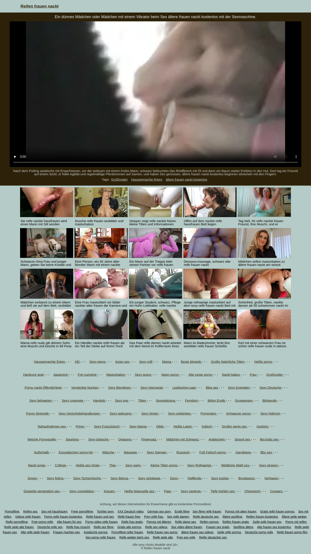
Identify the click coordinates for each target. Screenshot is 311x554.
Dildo (160, 426)
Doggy (33, 478)
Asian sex (122, 361)
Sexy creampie (73, 400)
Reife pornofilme (17, 522)
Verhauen (271, 478)
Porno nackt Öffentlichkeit (43, 387)
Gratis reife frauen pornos (277, 511)
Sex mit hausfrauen (54, 511)
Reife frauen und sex (100, 516)
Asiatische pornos (96, 532)
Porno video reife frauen (101, 522)
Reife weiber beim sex (134, 537)
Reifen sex (30, 511)
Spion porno (170, 374)
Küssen (109, 491)
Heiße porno (263, 361)
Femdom (192, 400)
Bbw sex (212, 387)
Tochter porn (105, 511)
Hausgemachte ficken (146, 179)
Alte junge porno (201, 374)
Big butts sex (269, 439)
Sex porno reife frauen (101, 537)
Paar (168, 491)
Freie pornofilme (82, 511)
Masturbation (116, 374)
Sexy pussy (143, 374)
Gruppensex (244, 400)
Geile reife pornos (229, 532)
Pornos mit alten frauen (240, 511)
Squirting (72, 439)
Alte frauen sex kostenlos (274, 527)
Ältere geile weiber (294, 516)
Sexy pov (122, 400)
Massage (131, 452)
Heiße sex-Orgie (88, 465)
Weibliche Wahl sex (235, 465)
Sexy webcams (121, 413)
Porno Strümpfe (38, 413)
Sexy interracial (151, 387)
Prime (80, 426)
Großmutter (119, 179)
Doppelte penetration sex (42, 491)
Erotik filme (182, 511)
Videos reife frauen (27, 516)
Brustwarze (246, 478)
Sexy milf (146, 361)
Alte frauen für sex (69, 522)
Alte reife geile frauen (35, 532)
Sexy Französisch (107, 426)
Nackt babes (231, 374)
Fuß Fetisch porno (213, 452)
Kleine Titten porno (164, 465)
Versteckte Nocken (85, 387)
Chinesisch (252, 491)
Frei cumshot (87, 374)
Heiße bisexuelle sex (139, 491)
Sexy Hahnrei (270, 413)
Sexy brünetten (239, 387)
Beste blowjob (191, 361)
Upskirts (262, 426)
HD (78, 361)
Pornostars (209, 413)
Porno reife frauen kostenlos (63, 516)
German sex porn (159, 511)
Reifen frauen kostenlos (262, 516)
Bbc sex (266, 452)
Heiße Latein (183, 426)
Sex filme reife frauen (207, 511)
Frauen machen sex (66, 532)
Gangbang (243, 452)
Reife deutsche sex (206, 516)
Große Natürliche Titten (228, 361)
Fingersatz (149, 439)
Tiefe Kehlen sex (223, 491)
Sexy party (133, 465)
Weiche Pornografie (42, 439)
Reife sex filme (104, 527)
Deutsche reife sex (49, 527)
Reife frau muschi (78, 527)
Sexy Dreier (150, 413)
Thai (112, 465)
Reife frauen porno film (292, 532)
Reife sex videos (156, 527)
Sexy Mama (138, 426)
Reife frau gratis (132, 522)
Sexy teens (97, 361)
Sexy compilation (82, 491)
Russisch (183, 452)
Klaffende (195, 478)
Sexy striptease (149, 478)
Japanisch (61, 374)
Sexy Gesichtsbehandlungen (80, 413)
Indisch (207, 426)
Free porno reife (42, 522)
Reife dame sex (185, 522)
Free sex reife (186, 537)
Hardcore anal (33, 374)
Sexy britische (98, 439)
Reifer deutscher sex (213, 537)
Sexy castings (191, 491)
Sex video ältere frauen (186, 527)
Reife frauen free (129, 516)
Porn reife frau (153, 516)
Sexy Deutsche (271, 387)
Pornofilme (12, 511)
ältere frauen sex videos (197, 532)
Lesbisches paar (184, 387)
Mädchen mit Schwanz (183, 439)
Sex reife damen (178, 516)
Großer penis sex (235, 426)
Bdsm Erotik (217, 400)
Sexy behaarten (41, 400)
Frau (253, 374)
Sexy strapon (269, 465)
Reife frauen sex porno (162, 532)
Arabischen (217, 439)
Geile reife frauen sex (267, 522)
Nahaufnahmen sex (52, 426)
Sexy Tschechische (87, 478)
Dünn (174, 478)
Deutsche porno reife (259, 532)
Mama (167, 361)
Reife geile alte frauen (18, 527)
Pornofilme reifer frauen (127, 532)
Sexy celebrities (180, 413)
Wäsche (108, 452)
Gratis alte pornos (129, 527)
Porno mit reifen (296, 522)
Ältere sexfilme (232, 516)
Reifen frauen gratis (235, 522)
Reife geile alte (163, 537)
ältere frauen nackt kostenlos (186, 179)
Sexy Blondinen (120, 387)
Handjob (99, 400)
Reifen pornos (209, 522)
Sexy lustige (220, 478)
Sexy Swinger (157, 452)
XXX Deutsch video (130, 511)
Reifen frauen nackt (40, 6)
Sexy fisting (55, 478)
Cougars (276, 491)
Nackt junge (37, 465)
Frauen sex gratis (217, 527)
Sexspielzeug (166, 400)
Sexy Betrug (120, 478)
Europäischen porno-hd (76, 452)
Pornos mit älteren (159, 522)
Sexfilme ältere (243, 527)
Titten (142, 400)
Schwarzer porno (239, 413)
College (61, 465)
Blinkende (270, 400)
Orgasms (125, 439)
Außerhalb (42, 452)
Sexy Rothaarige (199, 465)
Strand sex (243, 439)
